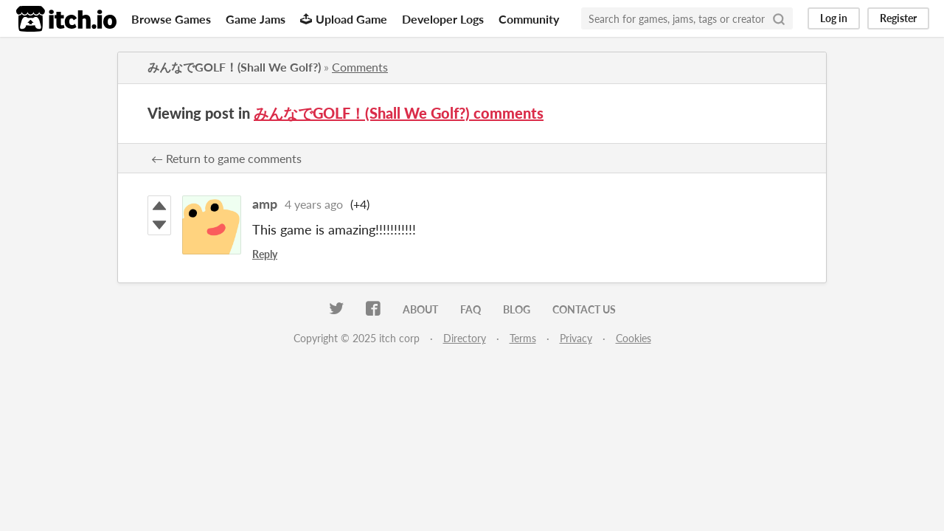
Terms (523, 338)
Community (529, 19)
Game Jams (255, 19)
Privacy (576, 338)
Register (898, 18)
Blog (516, 309)
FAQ (470, 309)
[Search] (779, 18)
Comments (360, 67)
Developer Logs (443, 19)
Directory (464, 338)
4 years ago (314, 204)
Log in (833, 18)
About (420, 309)
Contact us (584, 309)
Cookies (633, 338)
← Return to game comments (226, 158)
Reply (264, 254)
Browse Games (171, 19)
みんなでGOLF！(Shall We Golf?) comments (399, 113)
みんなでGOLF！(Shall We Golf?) (234, 67)
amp (264, 203)
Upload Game (343, 19)
